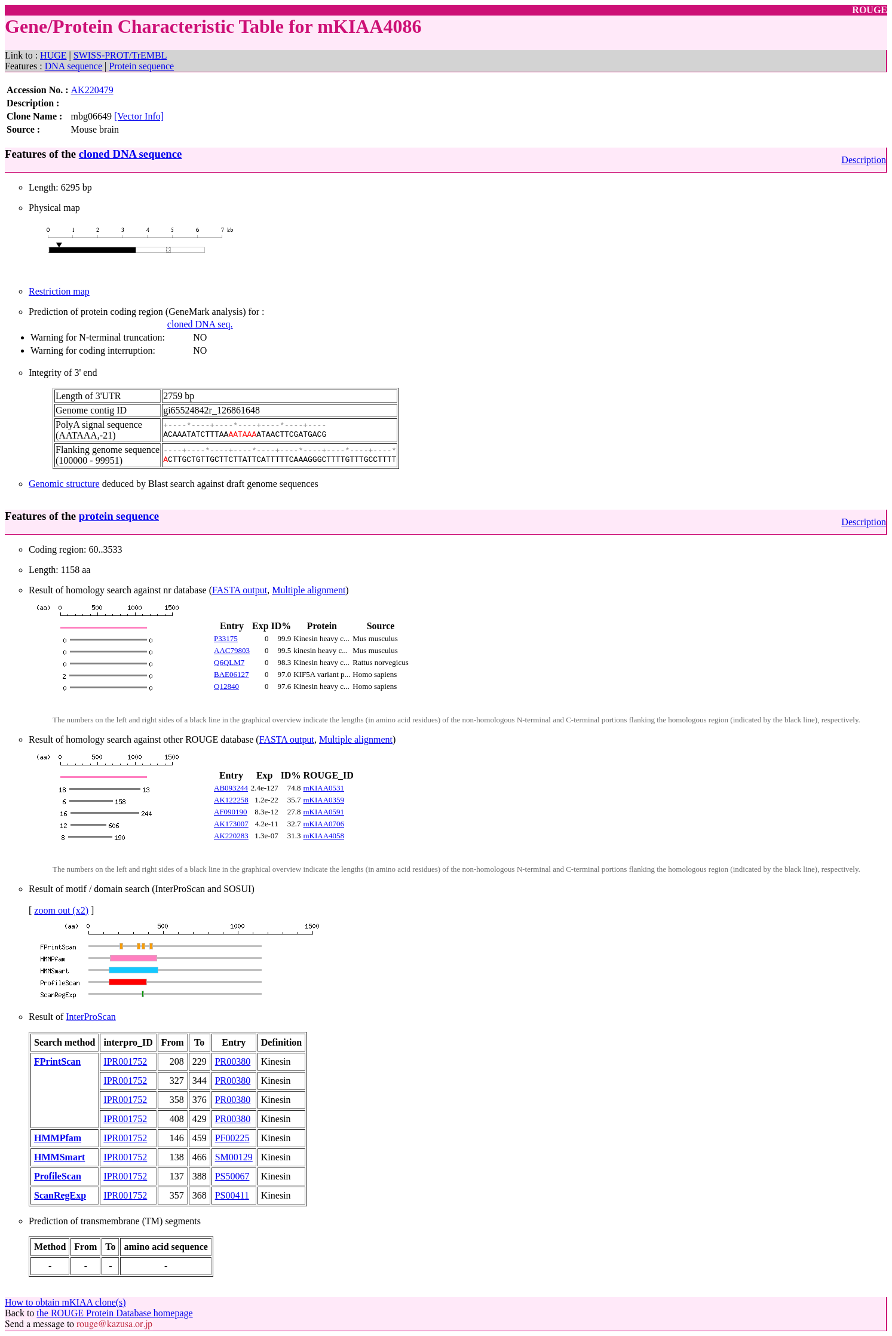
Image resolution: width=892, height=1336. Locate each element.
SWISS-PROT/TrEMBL (120, 55)
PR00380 (233, 1061)
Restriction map (59, 291)
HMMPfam (57, 1138)
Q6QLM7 (229, 662)
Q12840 (226, 686)
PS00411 (232, 1195)
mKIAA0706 (323, 823)
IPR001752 (125, 1061)
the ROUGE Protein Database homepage (114, 1313)
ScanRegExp (60, 1195)
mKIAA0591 (323, 811)
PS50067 (232, 1176)
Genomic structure (64, 484)
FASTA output (239, 590)
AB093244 (231, 787)
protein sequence (119, 516)
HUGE (53, 55)
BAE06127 (231, 674)
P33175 (226, 638)
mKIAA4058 (323, 835)
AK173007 (231, 823)
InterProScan (91, 1017)
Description (863, 160)
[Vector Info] (139, 116)
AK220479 (92, 90)
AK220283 (231, 835)
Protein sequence (141, 66)
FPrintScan (57, 1061)
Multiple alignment (308, 590)
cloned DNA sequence (130, 154)
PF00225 (232, 1138)
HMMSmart (59, 1157)
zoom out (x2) (61, 910)
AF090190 (230, 811)
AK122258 (231, 799)
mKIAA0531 (323, 787)
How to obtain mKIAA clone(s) (65, 1302)
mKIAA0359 (323, 799)
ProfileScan (57, 1176)
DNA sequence (73, 66)
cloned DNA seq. (200, 324)
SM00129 (234, 1157)
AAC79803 (232, 650)
